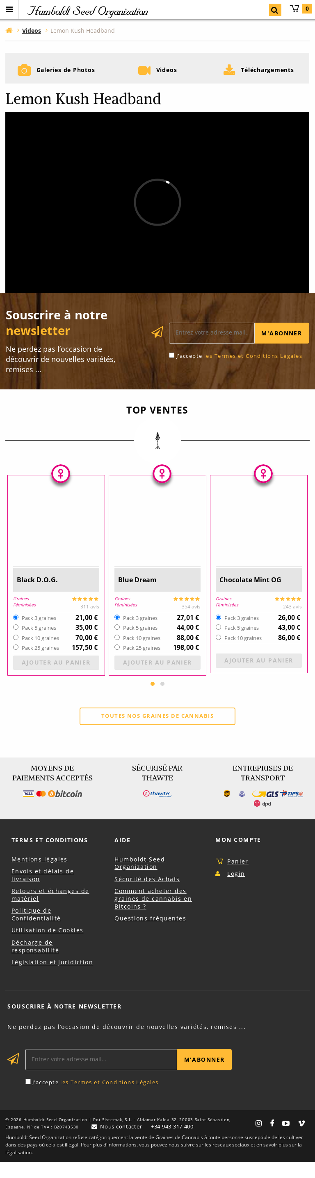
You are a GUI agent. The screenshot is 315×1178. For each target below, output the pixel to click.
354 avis (191, 622)
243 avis (292, 622)
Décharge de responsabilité (35, 962)
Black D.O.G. (40, 595)
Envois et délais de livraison (42, 891)
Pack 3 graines (39, 633)
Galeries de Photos (65, 76)
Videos (166, 76)
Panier (301, 9)
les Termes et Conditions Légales (253, 371)
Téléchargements (267, 76)
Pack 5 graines (39, 643)
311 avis (89, 622)
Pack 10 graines (40, 653)
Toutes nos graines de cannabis (157, 731)
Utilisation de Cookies (47, 946)
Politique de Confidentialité (36, 930)
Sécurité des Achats (147, 894)
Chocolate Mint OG (255, 595)
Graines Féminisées (25, 616)
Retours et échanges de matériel (50, 910)
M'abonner (281, 348)
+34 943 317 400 (174, 1142)
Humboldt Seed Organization (139, 878)
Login (236, 889)
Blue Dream (141, 595)
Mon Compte (238, 855)
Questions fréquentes (150, 934)
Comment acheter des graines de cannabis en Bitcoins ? (153, 914)
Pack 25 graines (40, 663)
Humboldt (87, 11)
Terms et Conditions (49, 856)
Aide (122, 856)
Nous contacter (120, 1142)
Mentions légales (39, 875)
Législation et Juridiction (52, 978)
